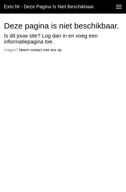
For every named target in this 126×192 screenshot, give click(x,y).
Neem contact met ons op (40, 50)
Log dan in (54, 36)
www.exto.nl (51, 65)
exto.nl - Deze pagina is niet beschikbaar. (49, 6)
